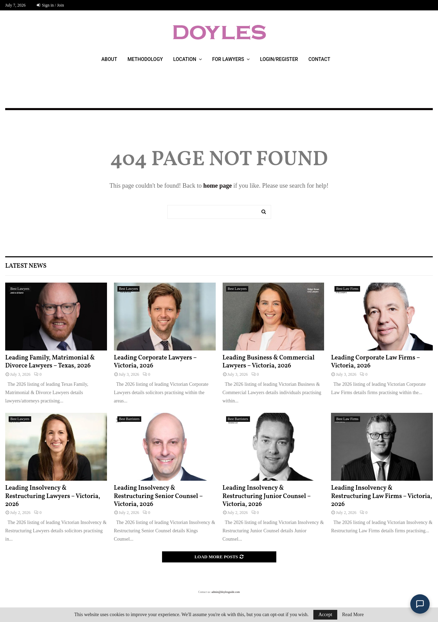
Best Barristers (129, 419)
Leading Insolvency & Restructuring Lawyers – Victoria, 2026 (52, 496)
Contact (319, 59)
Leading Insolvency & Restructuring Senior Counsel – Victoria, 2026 (158, 496)
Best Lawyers (19, 289)
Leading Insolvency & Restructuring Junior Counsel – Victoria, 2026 (267, 496)
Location (184, 59)
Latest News (25, 266)
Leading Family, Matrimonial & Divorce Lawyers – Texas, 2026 (50, 362)
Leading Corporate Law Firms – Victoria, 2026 (375, 362)
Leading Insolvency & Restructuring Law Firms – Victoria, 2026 (381, 496)
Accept (325, 614)
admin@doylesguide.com (226, 592)
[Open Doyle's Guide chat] (420, 604)
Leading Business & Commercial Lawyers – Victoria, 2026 (269, 362)
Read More (353, 614)
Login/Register (279, 59)
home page (217, 185)
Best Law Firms (347, 289)
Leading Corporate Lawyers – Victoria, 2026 (155, 362)
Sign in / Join (50, 5)
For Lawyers (228, 59)
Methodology (145, 59)
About (109, 59)
